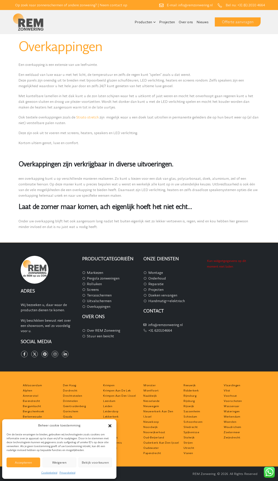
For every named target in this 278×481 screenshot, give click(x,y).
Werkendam (232, 416)
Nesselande (151, 401)
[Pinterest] (44, 354)
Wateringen (232, 411)
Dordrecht (70, 390)
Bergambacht (32, 406)
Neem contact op (113, 5)
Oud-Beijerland (153, 437)
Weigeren (59, 462)
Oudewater (151, 447)
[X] (34, 354)
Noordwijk (150, 427)
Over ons (186, 22)
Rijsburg (189, 401)
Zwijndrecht (232, 437)
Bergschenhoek (33, 411)
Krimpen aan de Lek (117, 390)
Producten (143, 22)
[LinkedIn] (65, 354)
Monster (149, 385)
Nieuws (202, 22)
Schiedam (190, 416)
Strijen (188, 442)
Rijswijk (189, 406)
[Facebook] (24, 354)
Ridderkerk (191, 390)
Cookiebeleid (49, 472)
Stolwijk (189, 437)
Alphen (27, 390)
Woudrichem (232, 427)
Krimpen (108, 385)
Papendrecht (152, 453)
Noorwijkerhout (154, 432)
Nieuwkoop (151, 421)
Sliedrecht (191, 427)
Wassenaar (231, 406)
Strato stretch (87, 117)
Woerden (230, 421)
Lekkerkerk (111, 416)
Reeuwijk (190, 385)
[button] (110, 425)
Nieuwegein (151, 406)
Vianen (188, 453)
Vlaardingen (232, 385)
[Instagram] (55, 354)
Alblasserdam (32, 385)
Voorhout (230, 395)
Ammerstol (30, 395)
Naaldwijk (150, 395)
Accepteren (23, 462)
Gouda (67, 416)
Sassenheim (192, 411)
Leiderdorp (111, 411)
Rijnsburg (190, 395)
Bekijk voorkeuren (95, 462)
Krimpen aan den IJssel (119, 395)
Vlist (227, 390)
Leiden (108, 406)
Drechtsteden (72, 395)
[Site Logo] (28, 22)
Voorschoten (233, 401)
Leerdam (109, 401)
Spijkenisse (191, 432)
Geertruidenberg (74, 406)
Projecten (167, 22)
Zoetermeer (232, 432)
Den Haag (69, 385)
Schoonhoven (193, 421)
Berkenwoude (32, 416)
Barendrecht (31, 401)
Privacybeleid (67, 472)
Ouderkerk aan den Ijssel (161, 442)
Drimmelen (70, 401)
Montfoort (151, 390)
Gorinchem (70, 411)
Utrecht (189, 447)
